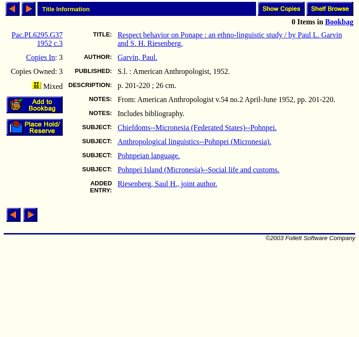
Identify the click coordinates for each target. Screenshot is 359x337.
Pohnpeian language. (148, 156)
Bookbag (339, 22)
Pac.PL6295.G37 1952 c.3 (37, 39)
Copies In (40, 57)
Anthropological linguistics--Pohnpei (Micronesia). (194, 142)
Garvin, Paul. (137, 57)
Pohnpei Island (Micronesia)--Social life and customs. (198, 170)
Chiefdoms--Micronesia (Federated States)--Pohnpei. (197, 128)
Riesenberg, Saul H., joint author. (167, 184)
